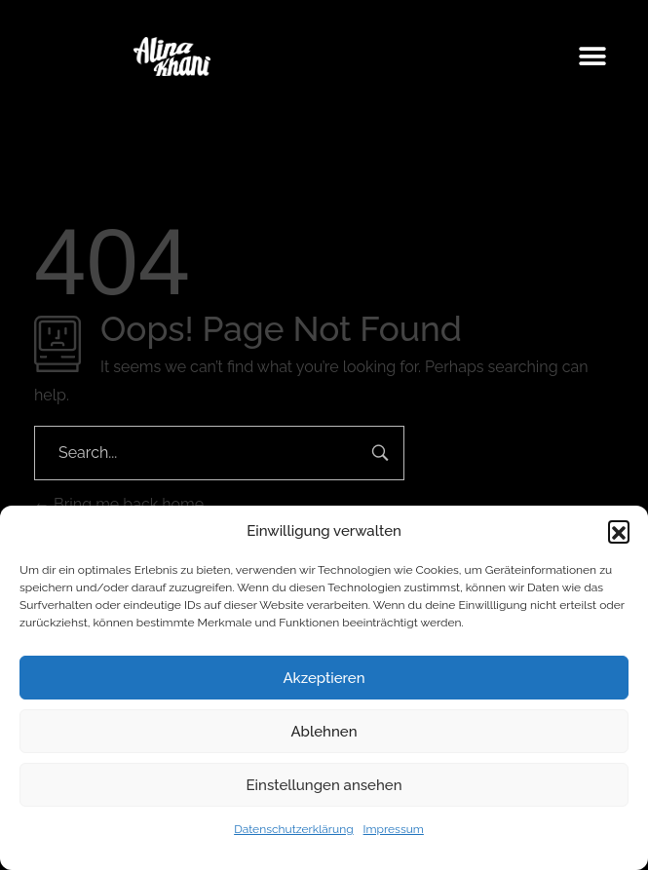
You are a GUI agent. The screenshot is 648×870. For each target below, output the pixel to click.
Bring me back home (119, 504)
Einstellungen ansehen (324, 785)
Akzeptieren (323, 678)
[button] (619, 531)
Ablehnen (323, 731)
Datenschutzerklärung (293, 829)
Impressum (393, 829)
